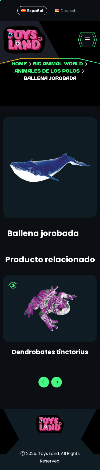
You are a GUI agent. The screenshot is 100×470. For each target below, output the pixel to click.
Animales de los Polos (46, 70)
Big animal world (58, 63)
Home (19, 63)
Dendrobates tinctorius (50, 352)
